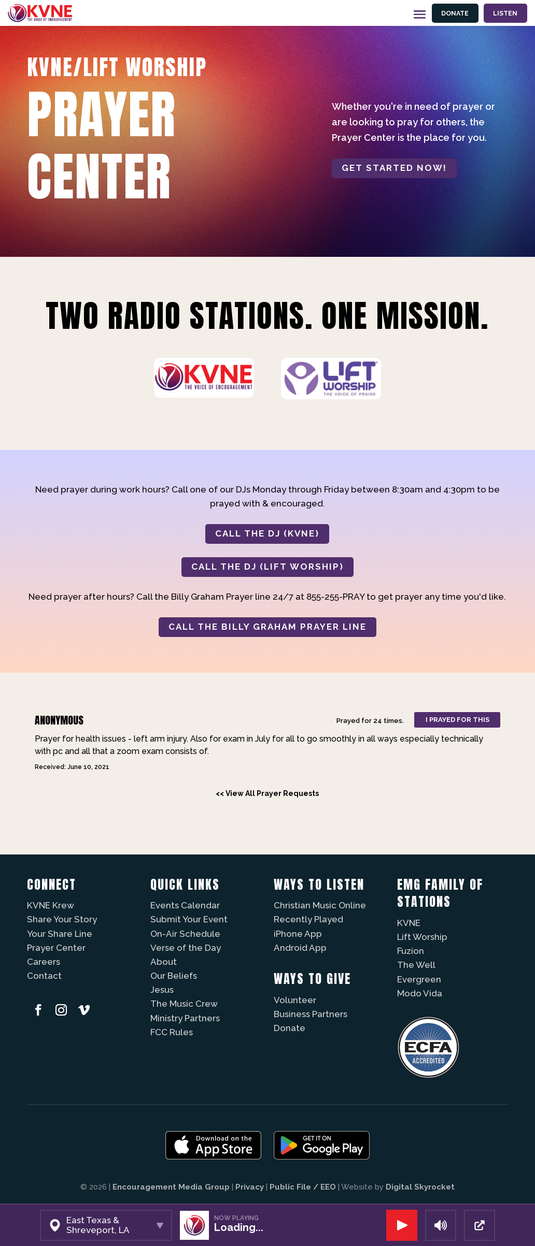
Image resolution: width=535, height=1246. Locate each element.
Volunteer (295, 1000)
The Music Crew (184, 1003)
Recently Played (308, 919)
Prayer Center (56, 948)
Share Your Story (62, 919)
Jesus (162, 989)
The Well (416, 965)
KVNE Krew (50, 905)
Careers (43, 962)
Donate (455, 13)
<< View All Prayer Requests (267, 793)
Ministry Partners (185, 1018)
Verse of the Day (185, 948)
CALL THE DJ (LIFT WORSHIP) (267, 566)
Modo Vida (419, 993)
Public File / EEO (303, 1187)
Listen (505, 13)
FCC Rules (171, 1032)
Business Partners (310, 1014)
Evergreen (419, 979)
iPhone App (298, 934)
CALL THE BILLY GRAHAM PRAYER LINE (267, 626)
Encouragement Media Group (171, 1187)
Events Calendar (185, 905)
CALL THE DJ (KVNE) (267, 533)
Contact (44, 975)
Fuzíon (410, 951)
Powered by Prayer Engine (65, 812)
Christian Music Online (320, 905)
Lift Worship (422, 937)
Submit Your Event (189, 919)
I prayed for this (457, 719)
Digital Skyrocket (420, 1187)
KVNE (408, 923)
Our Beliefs (173, 975)
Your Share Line (59, 934)
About (163, 962)
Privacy (249, 1187)
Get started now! (394, 168)
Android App (300, 948)
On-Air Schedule (185, 934)
